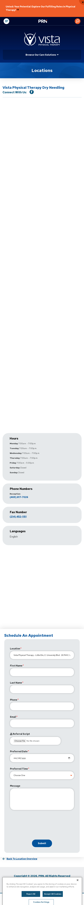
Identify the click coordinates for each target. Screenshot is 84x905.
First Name (16, 665)
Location (15, 648)
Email (13, 716)
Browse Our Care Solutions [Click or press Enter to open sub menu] (41, 54)
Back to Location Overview (22, 858)
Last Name (16, 682)
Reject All (30, 898)
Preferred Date (19, 751)
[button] (77, 21)
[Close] (77, 884)
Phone (13, 699)
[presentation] (31, 825)
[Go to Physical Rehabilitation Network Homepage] (46, 21)
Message (15, 785)
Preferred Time (19, 768)
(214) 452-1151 (18, 516)
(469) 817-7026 (19, 497)
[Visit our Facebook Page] (32, 92)
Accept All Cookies (52, 898)
